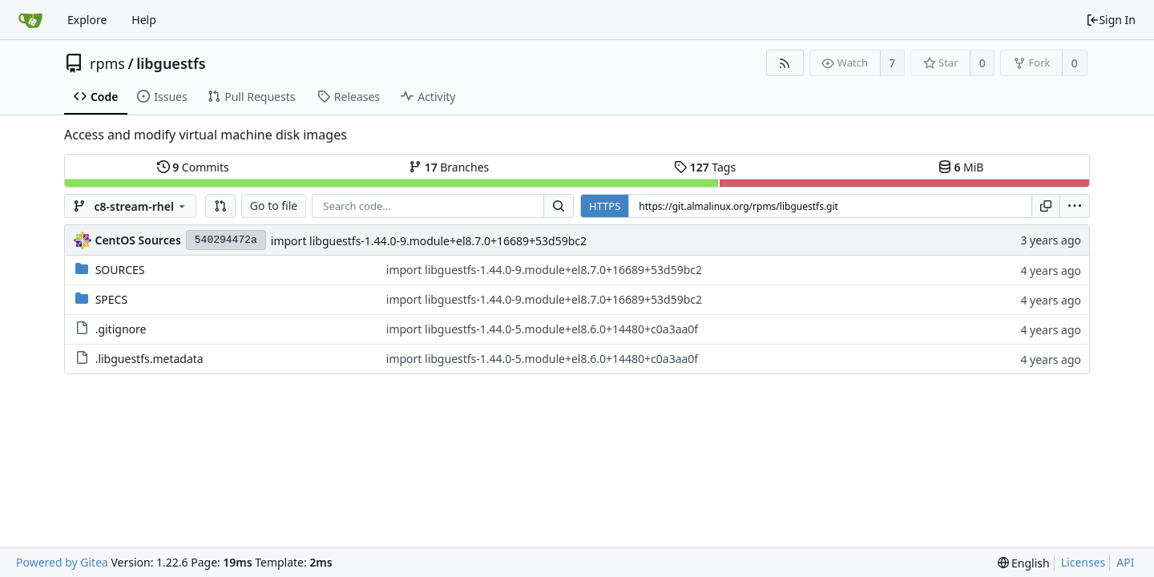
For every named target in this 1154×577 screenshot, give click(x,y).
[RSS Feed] (785, 63)
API (1125, 562)
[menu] (1074, 206)
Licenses (1083, 562)
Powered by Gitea (62, 562)
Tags (705, 167)
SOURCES (120, 269)
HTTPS (604, 206)
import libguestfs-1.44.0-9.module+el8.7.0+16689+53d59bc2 (429, 240)
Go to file (273, 205)
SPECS (111, 299)
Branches (449, 167)
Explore (87, 19)
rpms (107, 63)
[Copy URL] (1045, 206)
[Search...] (558, 206)
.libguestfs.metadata (149, 358)
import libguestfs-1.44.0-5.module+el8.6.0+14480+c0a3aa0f (542, 329)
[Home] (30, 20)
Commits (193, 167)
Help (143, 19)
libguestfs (170, 63)
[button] (220, 206)
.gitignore (121, 329)
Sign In (1111, 19)
